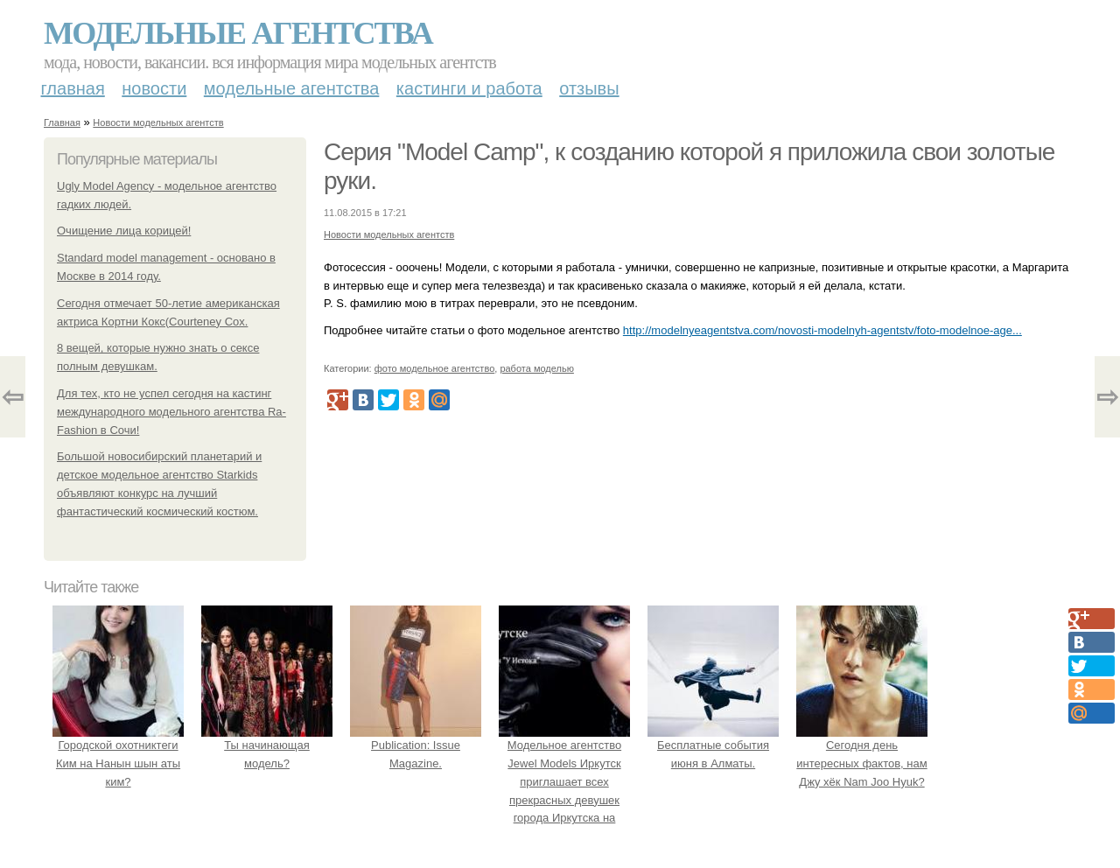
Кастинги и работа (469, 88)
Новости (154, 88)
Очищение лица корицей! (124, 230)
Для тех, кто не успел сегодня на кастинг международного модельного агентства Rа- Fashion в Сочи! (171, 412)
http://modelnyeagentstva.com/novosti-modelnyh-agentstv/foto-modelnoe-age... (822, 330)
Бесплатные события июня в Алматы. (713, 745)
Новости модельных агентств (158, 122)
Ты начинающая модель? (266, 745)
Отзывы (589, 88)
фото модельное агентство (434, 368)
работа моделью (537, 368)
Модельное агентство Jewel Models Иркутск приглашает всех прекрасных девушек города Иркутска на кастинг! (564, 781)
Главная (73, 88)
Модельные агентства (238, 33)
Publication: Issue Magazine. (415, 745)
